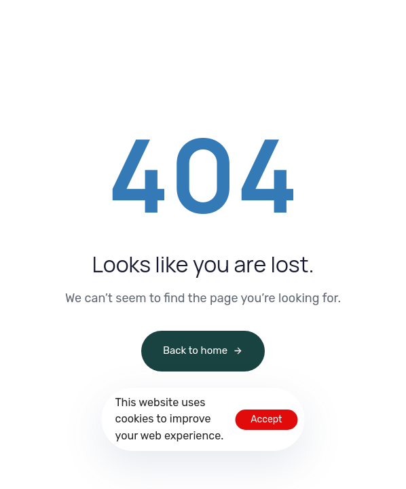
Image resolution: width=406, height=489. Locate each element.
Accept (266, 419)
